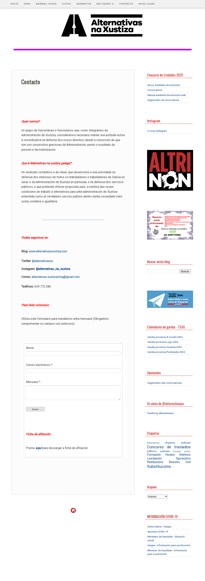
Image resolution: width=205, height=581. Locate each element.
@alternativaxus (42, 261)
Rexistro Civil (180, 462)
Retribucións (155, 462)
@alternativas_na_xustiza (53, 269)
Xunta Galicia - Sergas (159, 526)
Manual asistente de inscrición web (166, 95)
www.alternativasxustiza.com (48, 251)
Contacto (126, 4)
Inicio (15, 4)
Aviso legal (147, 4)
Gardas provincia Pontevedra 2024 (166, 352)
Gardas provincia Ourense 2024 (164, 347)
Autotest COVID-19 (157, 531)
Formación (154, 454)
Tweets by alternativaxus (160, 413)
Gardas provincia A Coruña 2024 (164, 337)
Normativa (84, 4)
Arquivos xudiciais (178, 442)
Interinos (185, 454)
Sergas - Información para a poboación (168, 545)
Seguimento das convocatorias (164, 382)
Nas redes (105, 4)
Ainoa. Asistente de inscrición (163, 85)
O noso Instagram (157, 130)
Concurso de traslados (169, 447)
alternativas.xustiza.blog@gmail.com (56, 277)
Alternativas (153, 442)
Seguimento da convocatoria (163, 100)
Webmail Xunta (46, 4)
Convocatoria (154, 90)
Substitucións (159, 466)
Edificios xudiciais (158, 451)
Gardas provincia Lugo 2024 (162, 342)
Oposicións (183, 458)
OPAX (27, 4)
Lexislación (154, 458)
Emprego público (182, 451)
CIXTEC (66, 4)
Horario (170, 454)
